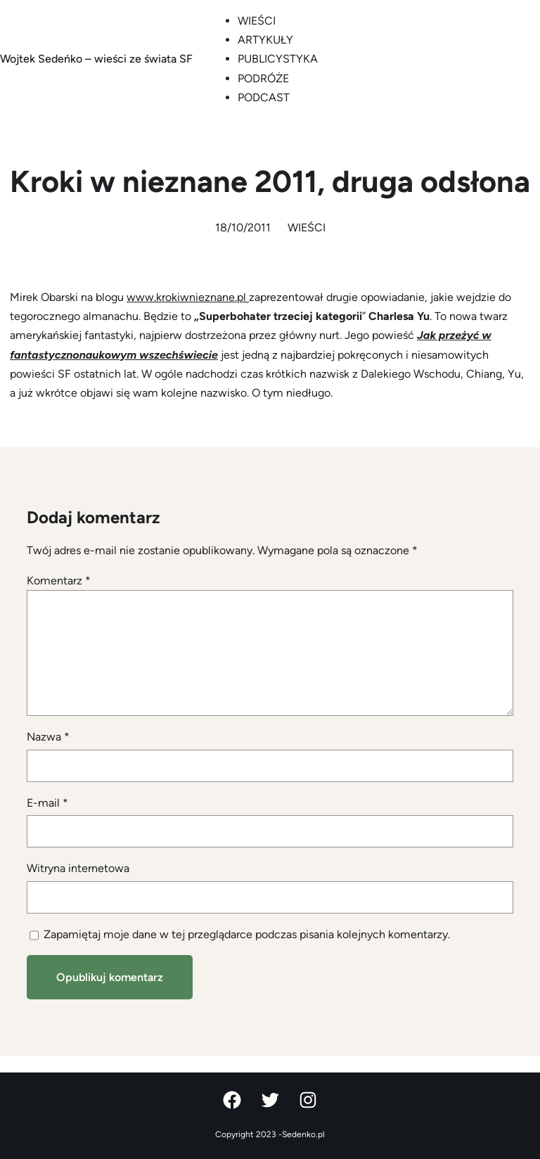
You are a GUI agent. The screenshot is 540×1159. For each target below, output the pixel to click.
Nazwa (48, 736)
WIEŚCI (307, 227)
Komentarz (59, 580)
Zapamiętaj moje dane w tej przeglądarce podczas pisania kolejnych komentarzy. (247, 934)
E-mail (47, 802)
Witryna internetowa (78, 868)
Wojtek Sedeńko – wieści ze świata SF (96, 58)
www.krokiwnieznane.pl (188, 297)
